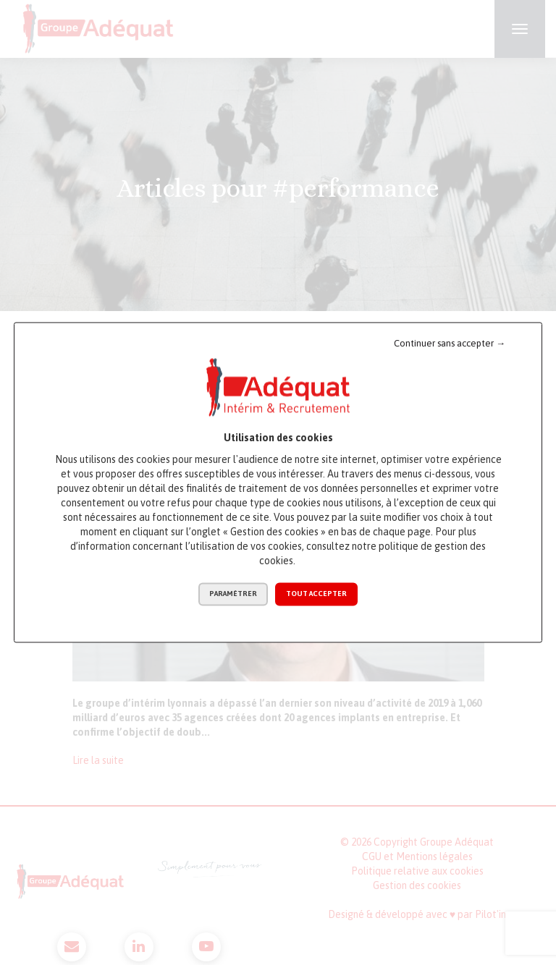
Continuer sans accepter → (449, 343)
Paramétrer (233, 594)
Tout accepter (316, 594)
